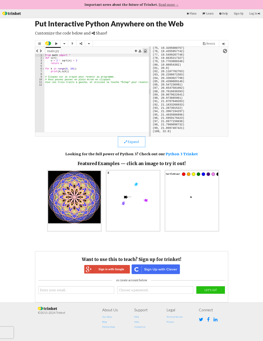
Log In (254, 13)
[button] (11, 13)
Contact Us (139, 326)
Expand (131, 142)
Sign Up (238, 13)
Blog (104, 321)
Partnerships (108, 326)
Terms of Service (175, 316)
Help (136, 321)
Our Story (107, 316)
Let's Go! (210, 290)
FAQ (136, 316)
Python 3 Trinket (182, 154)
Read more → (169, 5)
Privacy (170, 321)
